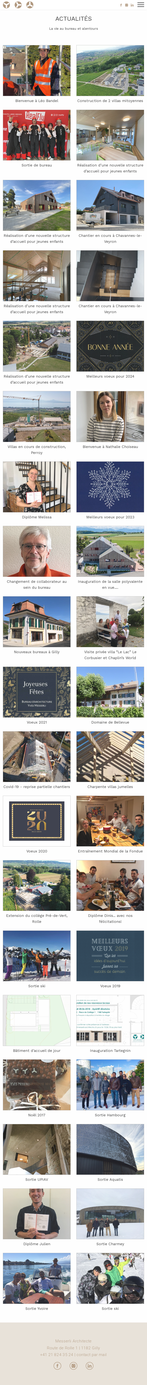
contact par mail (92, 1354)
